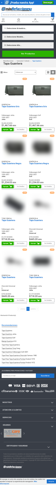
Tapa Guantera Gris (10, 106)
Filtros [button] (5, 72)
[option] (12, 433)
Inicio (18, 20)
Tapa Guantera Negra (11, 163)
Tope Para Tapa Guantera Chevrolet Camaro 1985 (19, 355)
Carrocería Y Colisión (23, 61)
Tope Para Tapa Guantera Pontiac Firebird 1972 (18, 363)
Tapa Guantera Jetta (9, 334)
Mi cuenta (35, 20)
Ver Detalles (20, 129)
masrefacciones (8, 61)
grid (53, 72)
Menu (3, 20)
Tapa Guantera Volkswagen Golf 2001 (15, 352)
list (48, 72)
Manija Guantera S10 (9, 341)
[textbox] (28, 15)
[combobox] (28, 28)
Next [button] (23, 433)
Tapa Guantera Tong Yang (11, 348)
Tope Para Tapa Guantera (11, 345)
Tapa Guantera (36, 61)
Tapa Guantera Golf (8, 338)
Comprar (8, 129)
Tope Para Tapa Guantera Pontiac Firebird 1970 (18, 359)
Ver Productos (28, 54)
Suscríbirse (45, 376)
